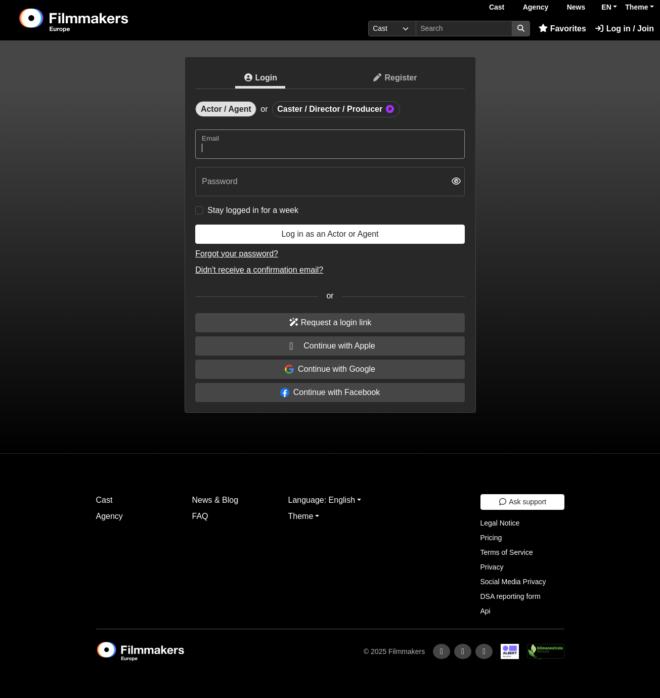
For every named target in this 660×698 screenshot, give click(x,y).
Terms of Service (506, 552)
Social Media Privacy (513, 582)
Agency (536, 7)
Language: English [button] (322, 500)
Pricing (491, 538)
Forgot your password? (236, 253)
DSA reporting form (510, 596)
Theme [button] (636, 7)
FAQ (200, 516)
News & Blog (215, 500)
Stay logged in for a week (252, 210)
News (576, 7)
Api (485, 611)
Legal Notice (500, 523)
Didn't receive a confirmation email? (259, 270)
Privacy (492, 567)
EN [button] (606, 7)
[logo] (99, 20)
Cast (496, 7)
